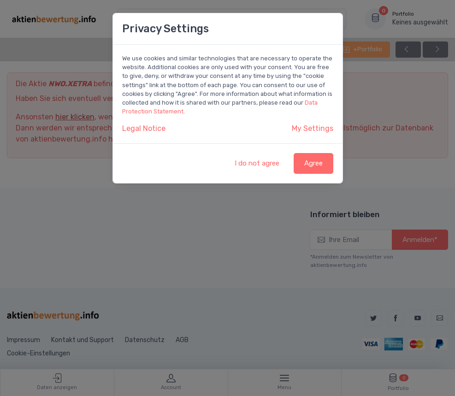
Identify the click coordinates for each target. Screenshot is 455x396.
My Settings (312, 128)
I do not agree (257, 163)
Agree (313, 163)
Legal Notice (143, 128)
